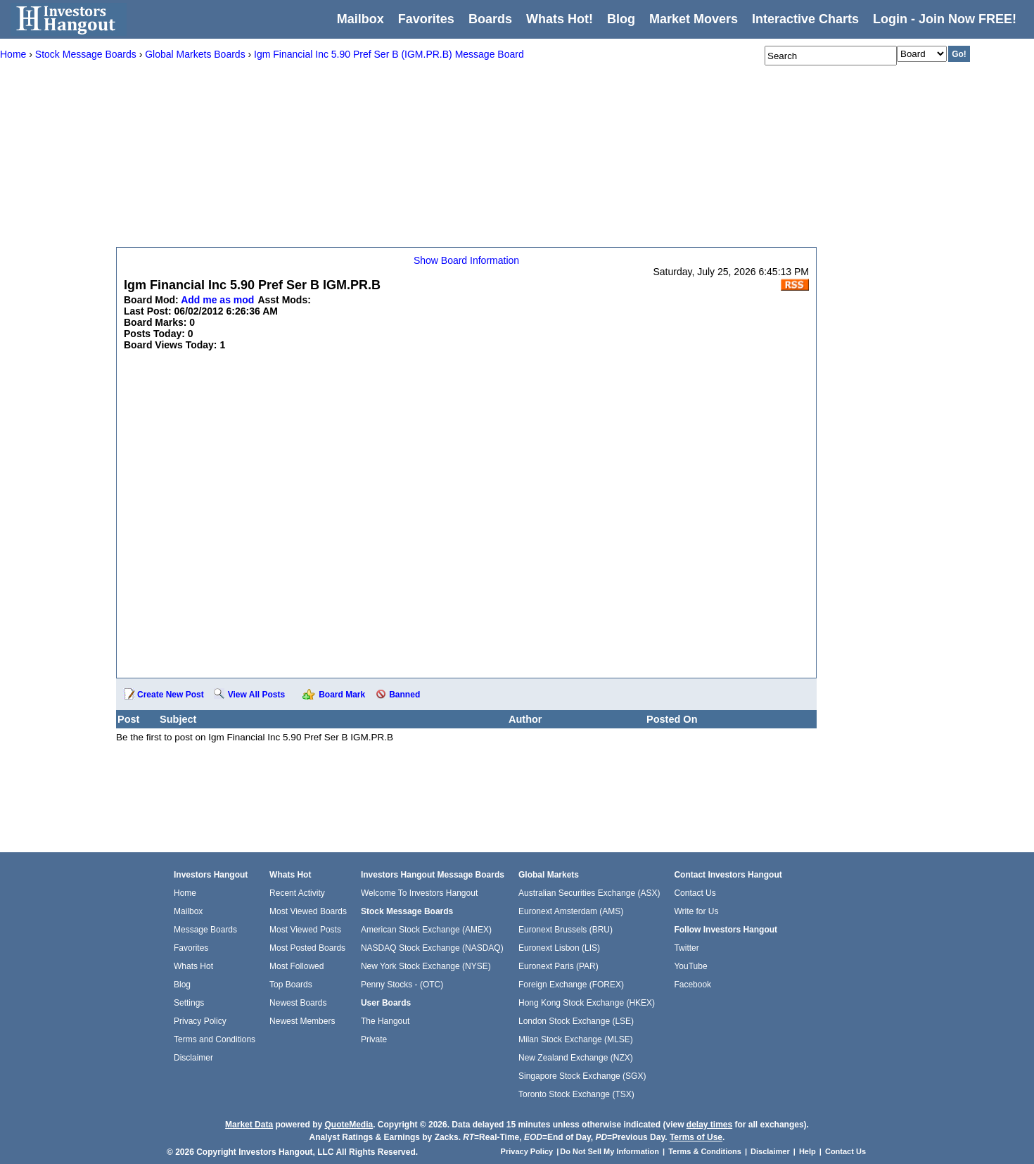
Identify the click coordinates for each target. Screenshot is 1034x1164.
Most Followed (296, 966)
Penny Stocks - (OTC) (402, 984)
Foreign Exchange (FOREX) (571, 984)
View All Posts (256, 695)
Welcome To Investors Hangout (419, 893)
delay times (709, 1125)
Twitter (686, 948)
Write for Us (696, 911)
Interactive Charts (805, 19)
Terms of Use (696, 1137)
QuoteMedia (348, 1125)
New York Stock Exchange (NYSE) (426, 966)
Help (807, 1151)
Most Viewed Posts (305, 930)
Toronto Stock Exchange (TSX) (576, 1094)
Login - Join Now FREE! (944, 19)
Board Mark (342, 695)
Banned (404, 695)
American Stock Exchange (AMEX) (426, 930)
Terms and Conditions (214, 1039)
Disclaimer (193, 1058)
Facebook (692, 984)
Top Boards (290, 984)
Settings (189, 1003)
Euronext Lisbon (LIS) (559, 948)
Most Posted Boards (307, 948)
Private (374, 1039)
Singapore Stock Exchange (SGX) (582, 1076)
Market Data (249, 1125)
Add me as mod (217, 299)
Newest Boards (297, 1003)
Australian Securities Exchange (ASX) (589, 893)
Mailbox (360, 19)
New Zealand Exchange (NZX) (575, 1058)
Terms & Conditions (704, 1151)
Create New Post (170, 695)
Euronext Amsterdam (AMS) (570, 911)
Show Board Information (466, 260)
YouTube (690, 966)
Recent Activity (297, 893)
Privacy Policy (200, 1021)
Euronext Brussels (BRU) (565, 930)
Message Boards (205, 930)
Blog (182, 984)
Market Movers (693, 19)
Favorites (426, 19)
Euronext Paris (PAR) (558, 966)
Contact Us (694, 893)
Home (185, 893)
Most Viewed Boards (308, 911)
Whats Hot (193, 966)
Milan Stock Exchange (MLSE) (575, 1039)
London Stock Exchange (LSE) (576, 1021)
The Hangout (385, 1021)
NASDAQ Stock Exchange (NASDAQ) (432, 948)
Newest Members (302, 1021)
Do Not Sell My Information (610, 1151)
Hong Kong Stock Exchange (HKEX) (586, 1003)
